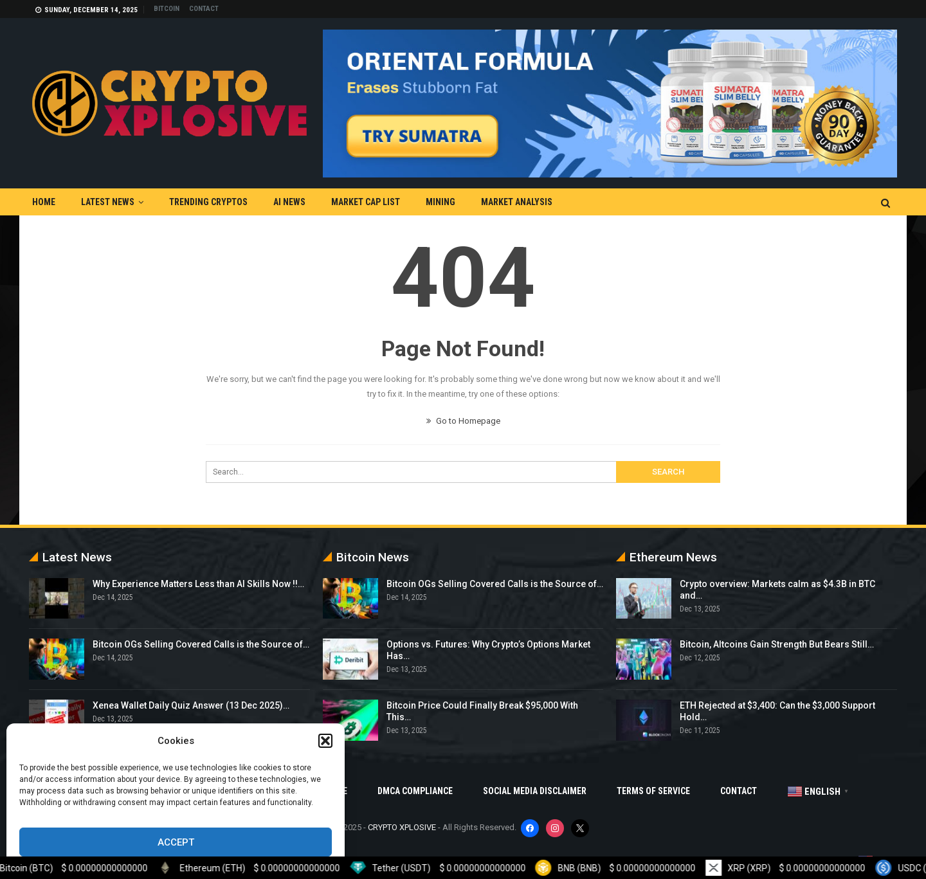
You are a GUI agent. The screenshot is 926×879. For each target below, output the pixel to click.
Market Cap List (365, 202)
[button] (325, 740)
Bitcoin (166, 9)
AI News (289, 202)
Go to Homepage (463, 421)
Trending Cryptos (208, 202)
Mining (440, 202)
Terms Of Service (653, 791)
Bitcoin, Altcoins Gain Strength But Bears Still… (777, 644)
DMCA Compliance (415, 791)
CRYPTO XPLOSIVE (402, 827)
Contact (204, 9)
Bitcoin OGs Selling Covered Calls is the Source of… (201, 644)
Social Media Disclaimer (534, 791)
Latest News (107, 202)
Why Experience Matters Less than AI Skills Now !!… (198, 584)
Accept (176, 842)
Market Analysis (516, 202)
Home (43, 202)
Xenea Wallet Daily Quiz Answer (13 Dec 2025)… (191, 705)
